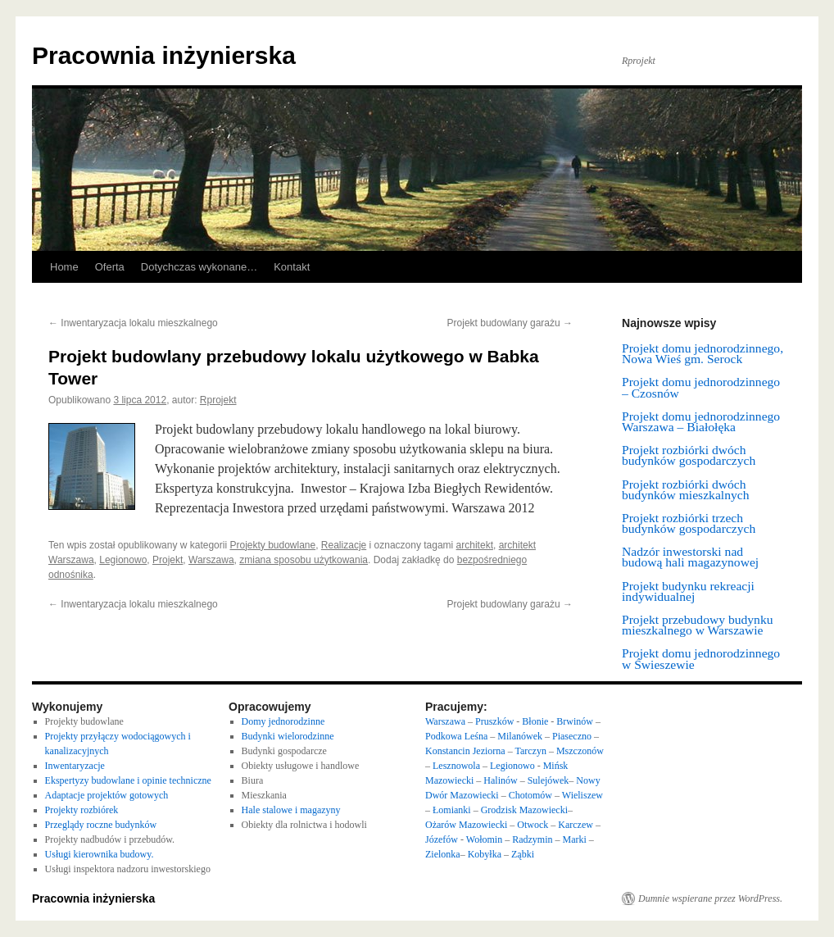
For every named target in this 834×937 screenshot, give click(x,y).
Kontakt (292, 267)
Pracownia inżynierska (164, 55)
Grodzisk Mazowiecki (524, 810)
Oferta (110, 267)
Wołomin (484, 839)
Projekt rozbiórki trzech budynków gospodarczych (688, 523)
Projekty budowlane (272, 545)
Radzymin (532, 839)
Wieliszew (582, 795)
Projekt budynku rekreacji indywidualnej (688, 591)
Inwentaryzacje (75, 765)
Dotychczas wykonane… (199, 267)
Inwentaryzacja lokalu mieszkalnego (133, 323)
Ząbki (522, 854)
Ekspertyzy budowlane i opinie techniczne (128, 780)
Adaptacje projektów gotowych (107, 795)
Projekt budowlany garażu (510, 323)
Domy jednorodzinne (283, 721)
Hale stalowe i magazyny (291, 810)
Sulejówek (548, 780)
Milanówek (521, 736)
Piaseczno (573, 736)
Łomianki (452, 810)
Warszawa (211, 560)
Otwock (532, 824)
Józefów (442, 839)
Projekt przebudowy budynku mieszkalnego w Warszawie (697, 624)
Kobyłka (484, 854)
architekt (474, 545)
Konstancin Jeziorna (465, 751)
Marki (575, 839)
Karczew (575, 824)
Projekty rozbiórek (82, 810)
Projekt (167, 560)
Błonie (535, 721)
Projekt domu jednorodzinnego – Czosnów (701, 387)
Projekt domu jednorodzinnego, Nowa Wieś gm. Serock (702, 353)
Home (64, 267)
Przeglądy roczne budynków (101, 824)
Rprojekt (218, 400)
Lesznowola (458, 765)
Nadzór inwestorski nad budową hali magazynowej (690, 556)
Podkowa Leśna (456, 736)
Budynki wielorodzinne (288, 736)
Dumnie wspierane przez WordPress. (710, 898)
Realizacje (343, 545)
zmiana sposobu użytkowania (303, 560)
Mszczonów (580, 751)
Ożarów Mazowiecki (466, 824)
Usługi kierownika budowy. (99, 854)
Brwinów (574, 721)
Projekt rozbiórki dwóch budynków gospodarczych (688, 455)
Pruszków (494, 721)
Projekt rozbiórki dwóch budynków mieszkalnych (685, 489)
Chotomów (530, 795)
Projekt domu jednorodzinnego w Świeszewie (701, 658)
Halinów (501, 780)
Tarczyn (530, 751)
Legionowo (123, 560)
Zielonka (442, 854)
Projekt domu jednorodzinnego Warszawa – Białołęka (701, 421)
